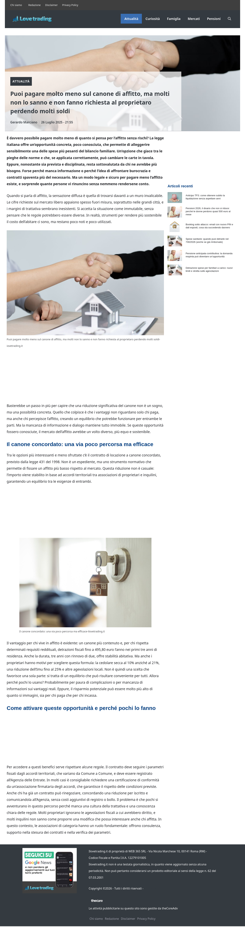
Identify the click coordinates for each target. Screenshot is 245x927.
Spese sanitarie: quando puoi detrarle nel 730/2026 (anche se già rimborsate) (207, 240)
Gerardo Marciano (23, 122)
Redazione (34, 5)
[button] (229, 19)
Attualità (131, 18)
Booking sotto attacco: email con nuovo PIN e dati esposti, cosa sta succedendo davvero (209, 226)
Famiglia (174, 18)
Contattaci (151, 888)
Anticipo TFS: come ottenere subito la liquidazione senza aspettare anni (205, 197)
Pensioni (214, 18)
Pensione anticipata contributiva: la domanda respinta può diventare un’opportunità (209, 255)
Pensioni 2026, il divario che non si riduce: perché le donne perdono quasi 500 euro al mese (208, 211)
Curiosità (152, 18)
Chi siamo (16, 5)
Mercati (194, 18)
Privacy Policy (70, 5)
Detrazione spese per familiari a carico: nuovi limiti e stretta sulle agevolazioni (209, 269)
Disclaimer (51, 5)
